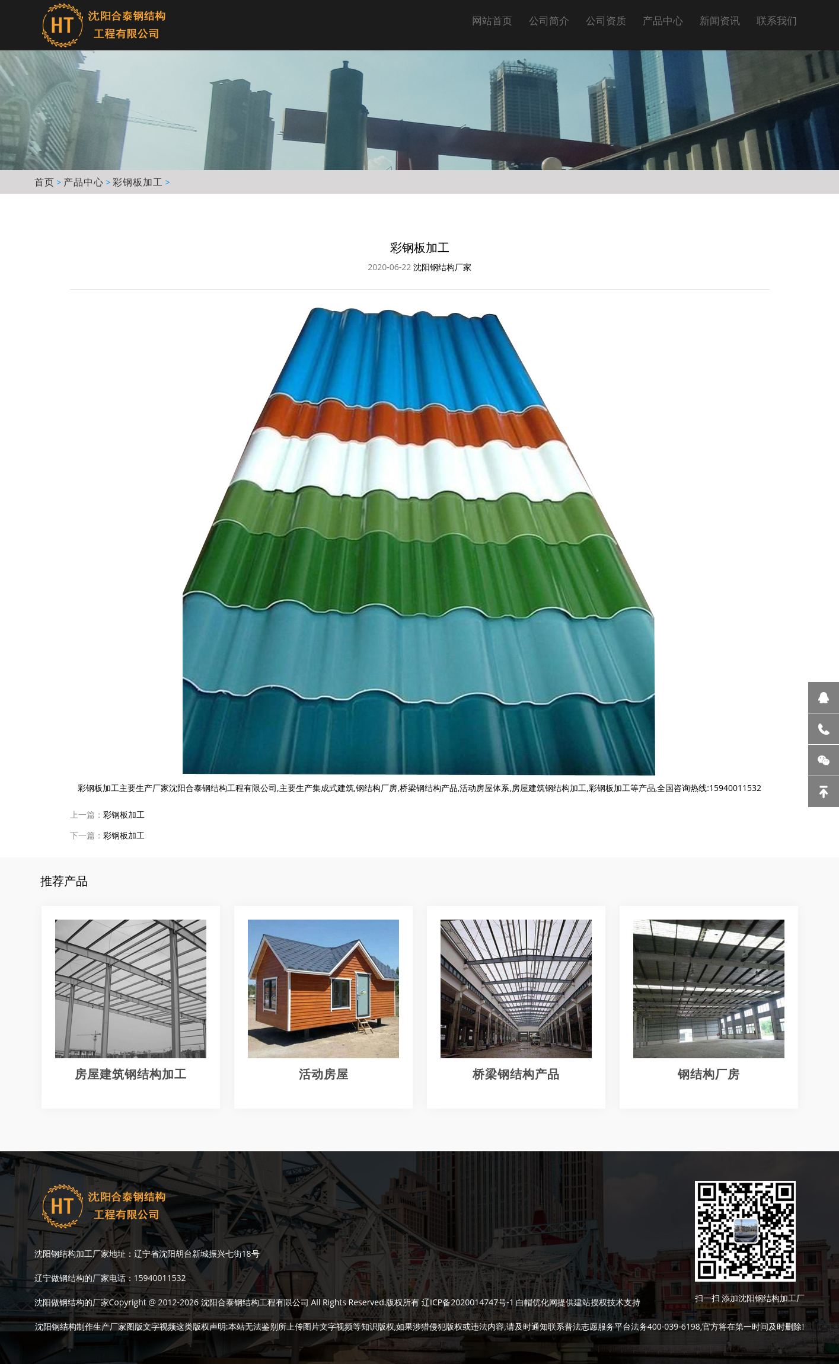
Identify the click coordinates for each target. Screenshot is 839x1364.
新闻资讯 (720, 20)
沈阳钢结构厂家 (442, 267)
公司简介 (549, 20)
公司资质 (606, 20)
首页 (44, 181)
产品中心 (663, 20)
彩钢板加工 (138, 181)
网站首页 (492, 20)
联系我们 (777, 20)
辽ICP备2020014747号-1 (468, 1302)
